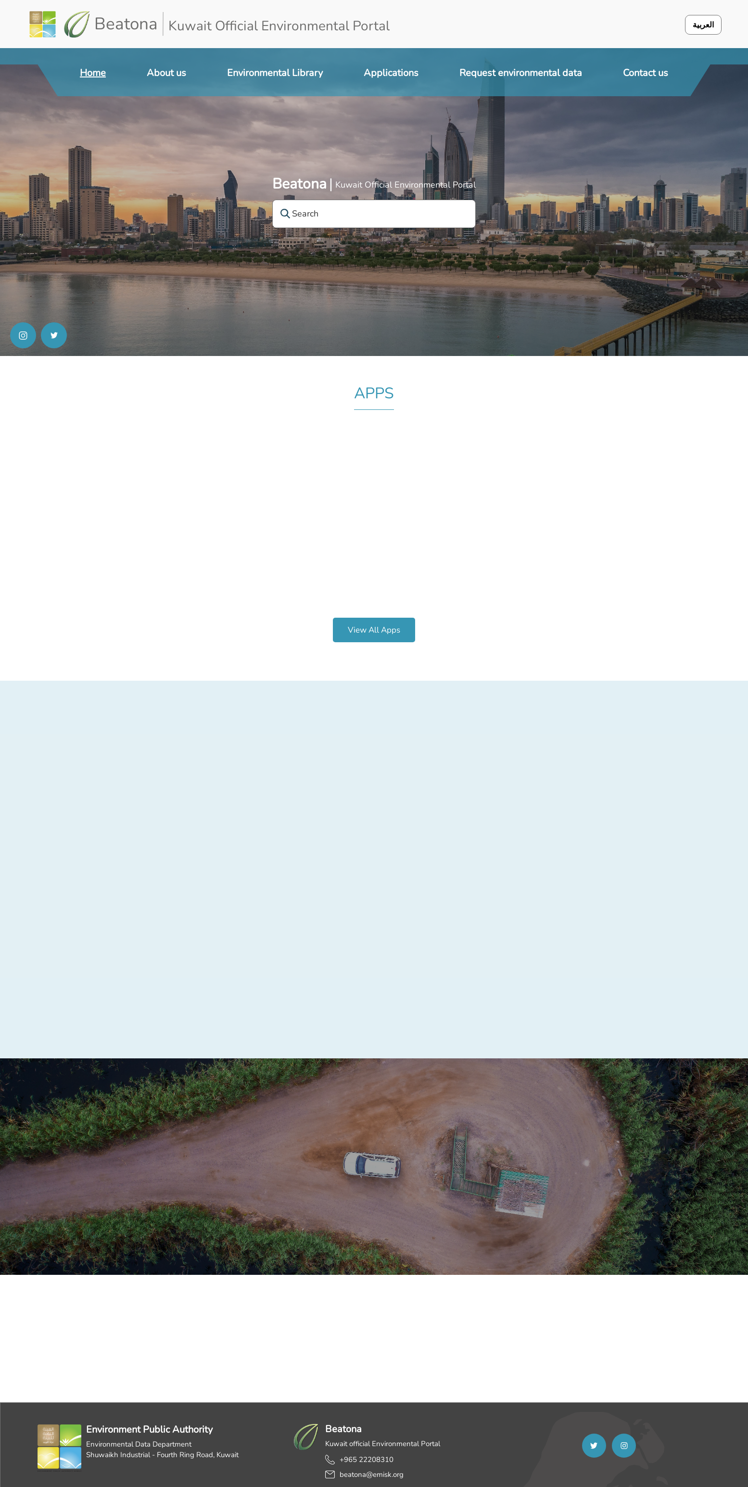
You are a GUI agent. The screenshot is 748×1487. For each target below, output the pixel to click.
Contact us (645, 72)
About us (166, 72)
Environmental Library (275, 72)
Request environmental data (520, 72)
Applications (391, 72)
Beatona (299, 184)
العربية (703, 25)
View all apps (374, 629)
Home (93, 72)
